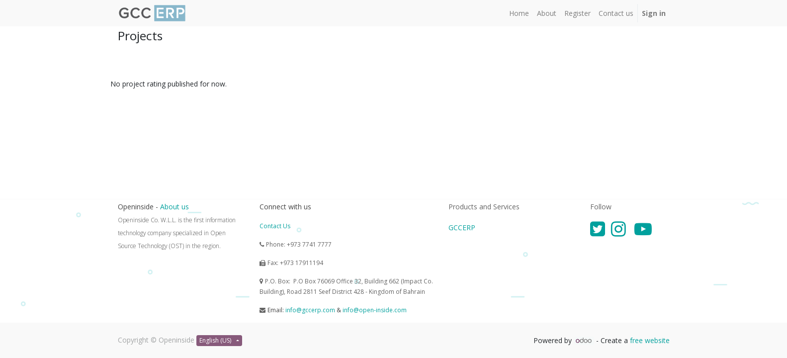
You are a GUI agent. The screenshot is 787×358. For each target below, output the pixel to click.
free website (650, 340)
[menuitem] (519, 13)
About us (174, 206)
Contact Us (275, 226)
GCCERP (461, 227)
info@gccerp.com (310, 310)
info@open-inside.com (375, 310)
